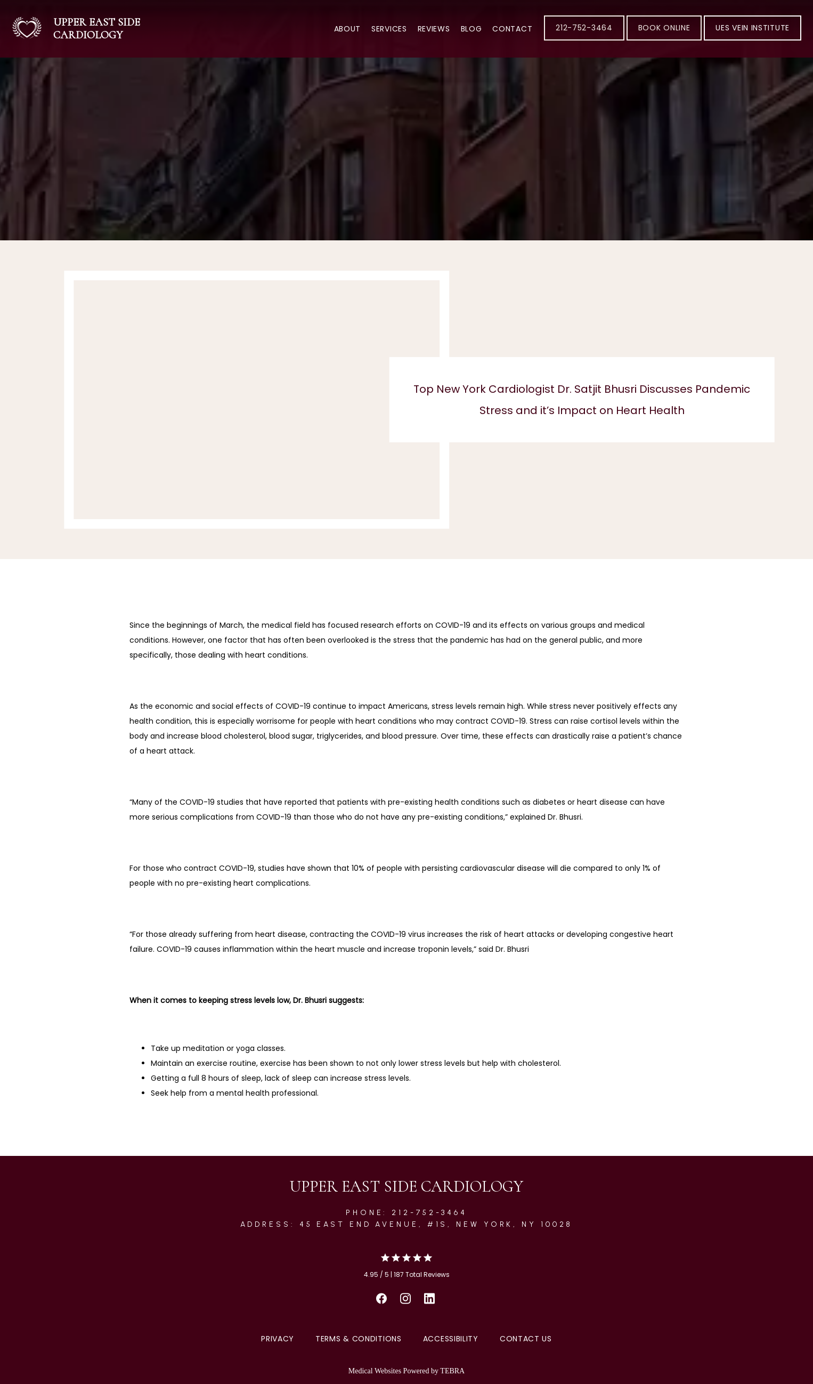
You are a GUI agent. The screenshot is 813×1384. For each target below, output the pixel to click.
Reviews (434, 28)
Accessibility (450, 1338)
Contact (512, 28)
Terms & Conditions (358, 1338)
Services (389, 28)
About (347, 28)
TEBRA (452, 1371)
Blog (471, 28)
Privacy (277, 1338)
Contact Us (526, 1338)
